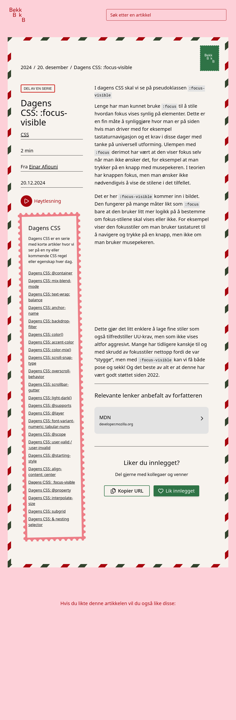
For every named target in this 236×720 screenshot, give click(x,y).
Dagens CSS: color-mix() (49, 349)
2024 (26, 67)
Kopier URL (126, 491)
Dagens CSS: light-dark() (50, 397)
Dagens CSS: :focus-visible (103, 67)
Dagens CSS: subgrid (47, 511)
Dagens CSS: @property (49, 490)
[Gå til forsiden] (17, 15)
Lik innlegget (176, 491)
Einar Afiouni (43, 166)
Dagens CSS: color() (45, 334)
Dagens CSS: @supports (49, 405)
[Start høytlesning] (26, 201)
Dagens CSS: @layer (46, 413)
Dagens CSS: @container (50, 273)
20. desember (52, 67)
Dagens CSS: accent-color (51, 342)
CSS (25, 134)
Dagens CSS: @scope (47, 434)
